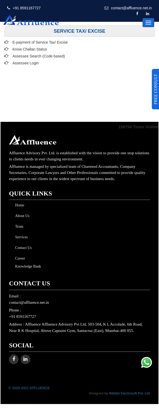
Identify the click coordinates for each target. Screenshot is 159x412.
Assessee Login (25, 63)
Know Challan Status (29, 49)
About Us (21, 216)
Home (18, 205)
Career (19, 258)
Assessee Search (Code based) (38, 56)
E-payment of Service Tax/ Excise (40, 42)
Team (18, 226)
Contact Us (22, 248)
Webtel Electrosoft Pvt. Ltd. (130, 393)
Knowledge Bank (27, 266)
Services (20, 237)
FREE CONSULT (155, 89)
